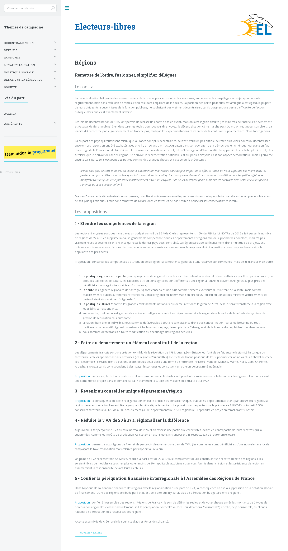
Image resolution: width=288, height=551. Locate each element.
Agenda (10, 113)
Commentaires (91, 532)
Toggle (67, 8)
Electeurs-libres (105, 26)
